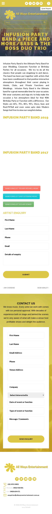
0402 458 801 (18, 488)
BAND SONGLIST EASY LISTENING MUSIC (21, 196)
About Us (10, 28)
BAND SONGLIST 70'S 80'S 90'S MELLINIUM (21, 188)
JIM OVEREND (9, 288)
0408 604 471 (48, 3)
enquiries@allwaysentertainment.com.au (23, 495)
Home (4, 28)
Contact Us (26, 31)
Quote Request (46, 8)
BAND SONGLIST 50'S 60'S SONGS (18, 204)
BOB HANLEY (43, 288)
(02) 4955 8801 (13, 484)
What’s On (46, 28)
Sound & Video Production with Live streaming (28, 28)
